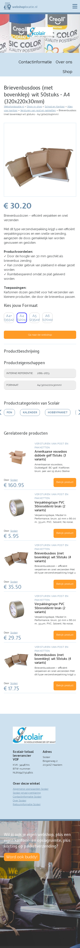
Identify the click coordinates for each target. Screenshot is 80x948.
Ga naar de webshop (40, 334)
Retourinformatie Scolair (27, 804)
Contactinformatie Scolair (27, 796)
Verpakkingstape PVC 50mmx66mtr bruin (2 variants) (50, 506)
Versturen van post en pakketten (38, 110)
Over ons (64, 62)
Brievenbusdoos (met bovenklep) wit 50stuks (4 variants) (53, 557)
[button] (40, 194)
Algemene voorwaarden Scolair (30, 788)
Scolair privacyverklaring (27, 792)
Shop (67, 71)
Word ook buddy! (22, 857)
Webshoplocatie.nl (14, 106)
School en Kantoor (55, 106)
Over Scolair (19, 800)
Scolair (14, 479)
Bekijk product (64, 482)
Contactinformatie (35, 62)
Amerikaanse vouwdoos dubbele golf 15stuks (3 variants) (51, 455)
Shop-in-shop (34, 106)
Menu (74, 6)
